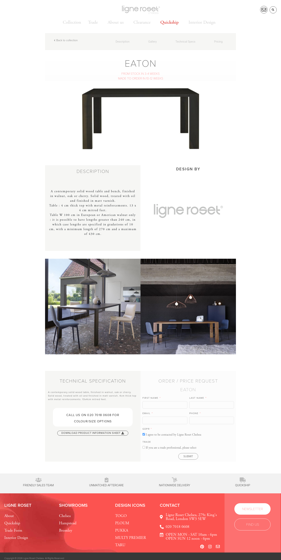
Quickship (242, 485)
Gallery (152, 41)
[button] (273, 9)
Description (122, 41)
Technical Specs (185, 41)
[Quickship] (242, 479)
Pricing (218, 41)
